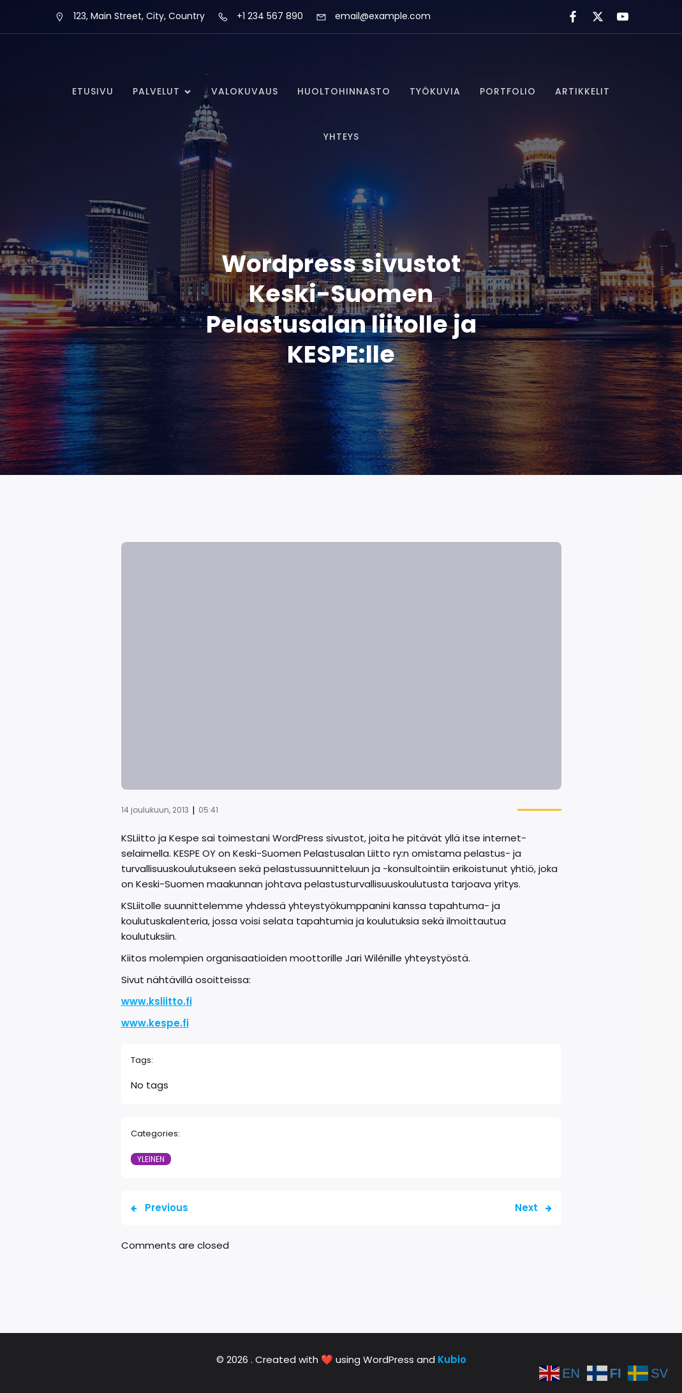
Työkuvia (435, 91)
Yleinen (151, 1159)
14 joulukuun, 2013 (155, 809)
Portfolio (508, 91)
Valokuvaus (244, 91)
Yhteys (341, 136)
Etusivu (93, 91)
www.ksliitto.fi (156, 1001)
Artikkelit (582, 91)
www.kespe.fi (155, 1023)
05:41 (208, 809)
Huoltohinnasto (343, 91)
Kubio (452, 1359)
